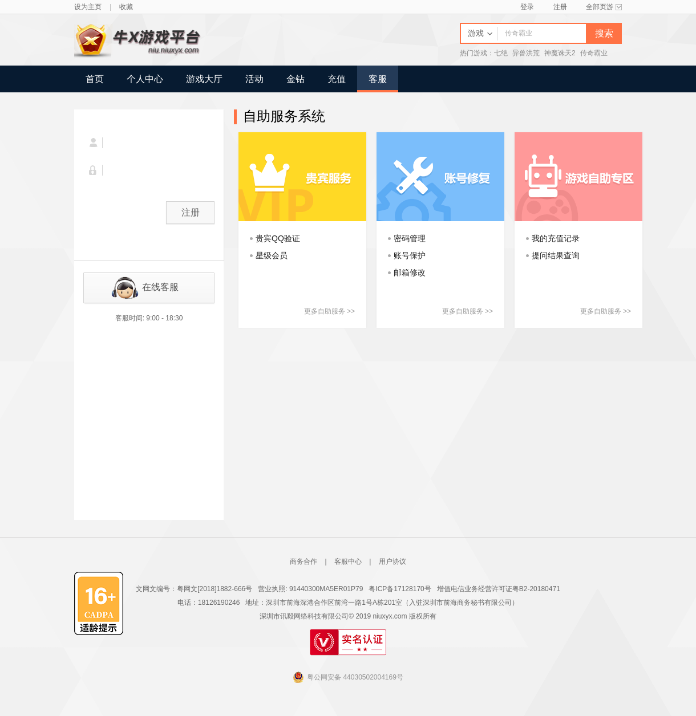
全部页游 (604, 7)
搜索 (604, 33)
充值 (336, 79)
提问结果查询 (556, 255)
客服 (378, 79)
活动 (254, 79)
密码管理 (410, 238)
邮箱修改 (410, 272)
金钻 (295, 79)
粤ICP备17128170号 (400, 589)
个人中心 (145, 79)
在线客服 (160, 287)
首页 (95, 79)
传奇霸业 (594, 53)
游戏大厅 (204, 79)
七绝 (501, 53)
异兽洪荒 (526, 53)
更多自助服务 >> (329, 311)
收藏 (126, 7)
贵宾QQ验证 (278, 238)
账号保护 (410, 255)
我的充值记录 (556, 238)
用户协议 (392, 562)
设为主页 (88, 7)
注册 (560, 7)
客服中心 (348, 562)
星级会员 (272, 255)
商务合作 (303, 562)
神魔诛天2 (560, 53)
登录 (527, 7)
